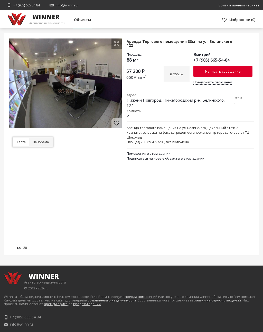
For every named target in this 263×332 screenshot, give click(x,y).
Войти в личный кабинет (239, 5)
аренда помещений (141, 296)
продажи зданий (87, 303)
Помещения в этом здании (149, 153)
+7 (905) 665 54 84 (26, 5)
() (242, 19)
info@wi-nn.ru (67, 5)
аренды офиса (56, 303)
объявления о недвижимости (112, 300)
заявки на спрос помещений (217, 300)
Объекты (82, 19)
